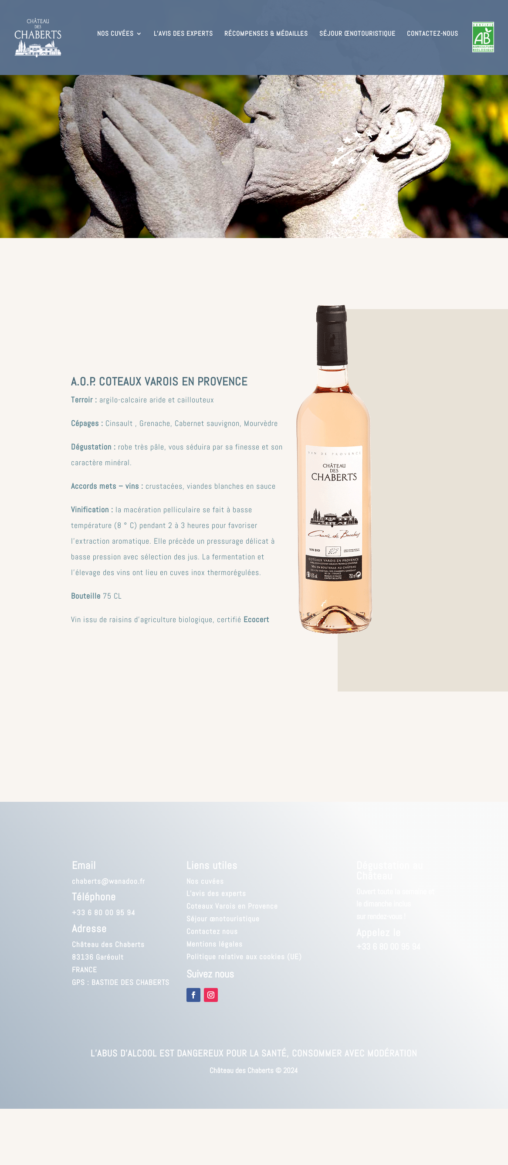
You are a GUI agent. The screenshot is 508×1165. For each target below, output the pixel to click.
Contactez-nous (432, 34)
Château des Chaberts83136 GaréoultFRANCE (108, 957)
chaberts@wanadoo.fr (108, 881)
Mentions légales (214, 944)
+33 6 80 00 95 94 (103, 912)
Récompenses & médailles (266, 34)
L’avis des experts (183, 34)
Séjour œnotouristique (357, 34)
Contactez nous (212, 931)
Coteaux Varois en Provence (232, 906)
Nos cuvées (115, 34)
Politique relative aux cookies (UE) (244, 956)
